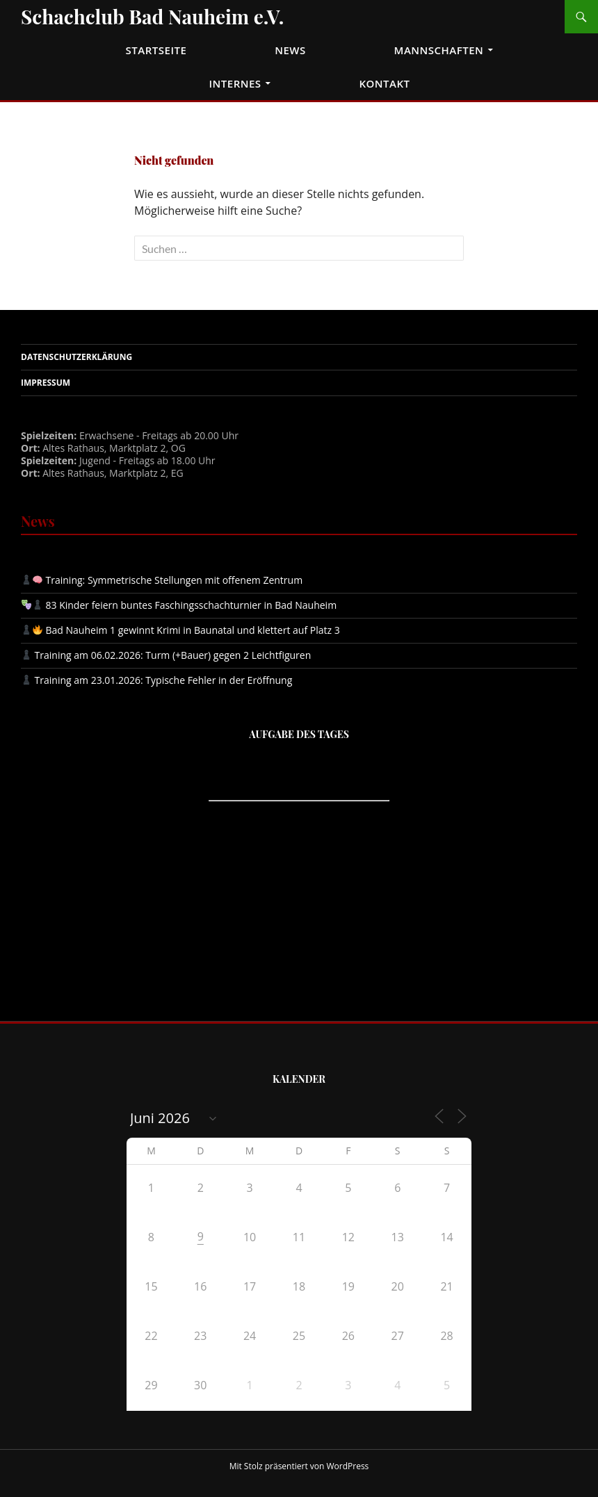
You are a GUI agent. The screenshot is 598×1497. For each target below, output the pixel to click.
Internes (235, 83)
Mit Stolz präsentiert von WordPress (299, 1466)
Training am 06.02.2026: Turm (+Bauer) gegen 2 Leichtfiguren (166, 655)
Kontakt (384, 83)
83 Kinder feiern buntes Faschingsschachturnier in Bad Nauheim (179, 605)
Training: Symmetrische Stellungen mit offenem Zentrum (162, 580)
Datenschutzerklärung (76, 357)
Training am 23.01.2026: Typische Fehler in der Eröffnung (157, 680)
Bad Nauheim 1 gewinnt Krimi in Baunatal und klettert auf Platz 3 (181, 630)
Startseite (156, 50)
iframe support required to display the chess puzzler (299, 864)
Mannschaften (439, 50)
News (290, 50)
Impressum (45, 382)
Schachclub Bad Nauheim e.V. (152, 16)
